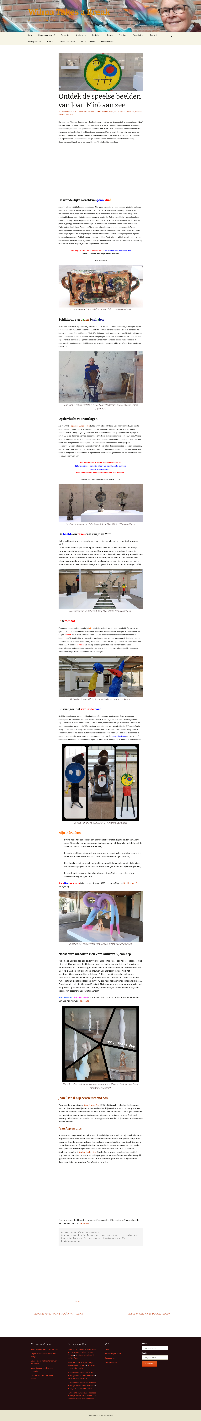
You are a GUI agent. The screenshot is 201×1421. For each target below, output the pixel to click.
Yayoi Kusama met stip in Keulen (44, 1349)
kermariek (130, 111)
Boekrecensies (107, 41)
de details (84, 1000)
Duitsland (123, 35)
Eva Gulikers (119, 111)
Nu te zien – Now (67, 41)
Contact (50, 41)
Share (77, 1301)
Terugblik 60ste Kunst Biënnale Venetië (150, 1313)
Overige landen (34, 41)
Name (144, 1343)
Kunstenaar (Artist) (46, 35)
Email (144, 1353)
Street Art (65, 35)
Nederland (96, 35)
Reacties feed (111, 1358)
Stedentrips (81, 35)
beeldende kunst (106, 111)
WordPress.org (111, 1362)
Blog (30, 35)
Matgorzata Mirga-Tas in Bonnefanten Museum (55, 1313)
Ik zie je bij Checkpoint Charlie (80, 1388)
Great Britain (138, 35)
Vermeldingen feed (113, 1353)
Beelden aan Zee (131, 883)
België (110, 35)
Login (107, 1349)
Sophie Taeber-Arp (88, 1151)
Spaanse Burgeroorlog (80, 426)
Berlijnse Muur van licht (77, 1378)
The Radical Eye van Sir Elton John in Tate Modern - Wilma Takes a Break (82, 1352)
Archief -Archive (88, 41)
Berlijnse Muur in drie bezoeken (81, 1398)
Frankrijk (153, 35)
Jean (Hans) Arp (91, 1104)
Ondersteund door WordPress (100, 1415)
